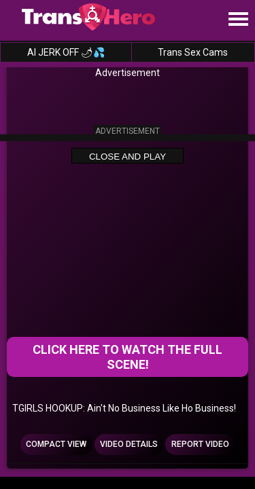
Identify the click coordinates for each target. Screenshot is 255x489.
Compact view (56, 444)
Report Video (200, 444)
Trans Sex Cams (193, 52)
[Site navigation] (238, 20)
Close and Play (127, 156)
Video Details (129, 444)
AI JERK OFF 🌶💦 (66, 52)
